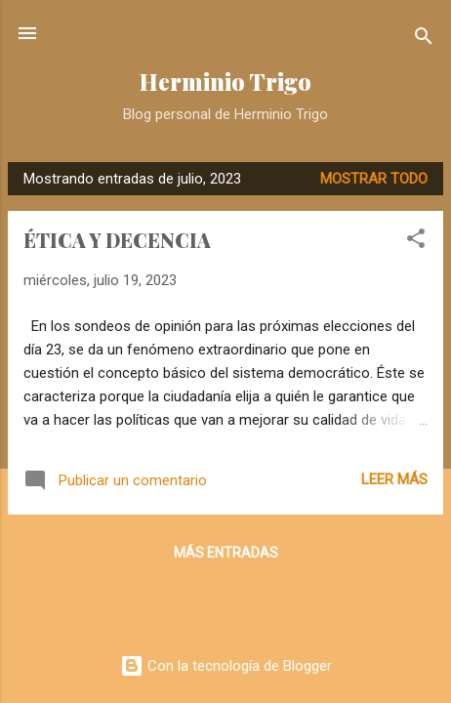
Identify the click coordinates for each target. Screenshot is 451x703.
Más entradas (226, 552)
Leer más (394, 479)
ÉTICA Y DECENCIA (117, 240)
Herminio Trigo (225, 81)
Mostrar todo (374, 178)
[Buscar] (423, 39)
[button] (416, 242)
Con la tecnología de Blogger (226, 666)
